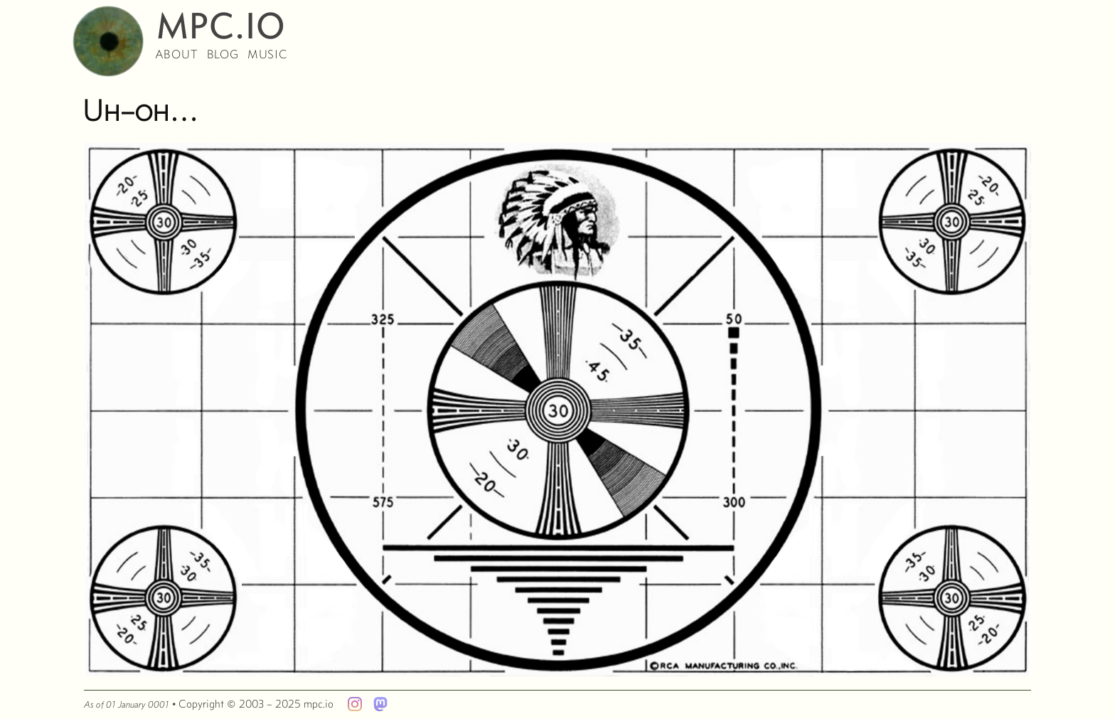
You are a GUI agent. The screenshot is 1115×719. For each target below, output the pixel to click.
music (267, 54)
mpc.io (221, 18)
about (176, 54)
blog (223, 54)
